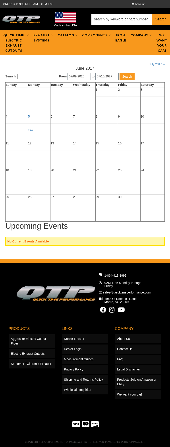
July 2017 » (157, 64)
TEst (30, 130)
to (93, 76)
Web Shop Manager (132, 442)
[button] (130, 19)
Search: (11, 76)
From (63, 76)
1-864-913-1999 (115, 275)
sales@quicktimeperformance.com (127, 292)
